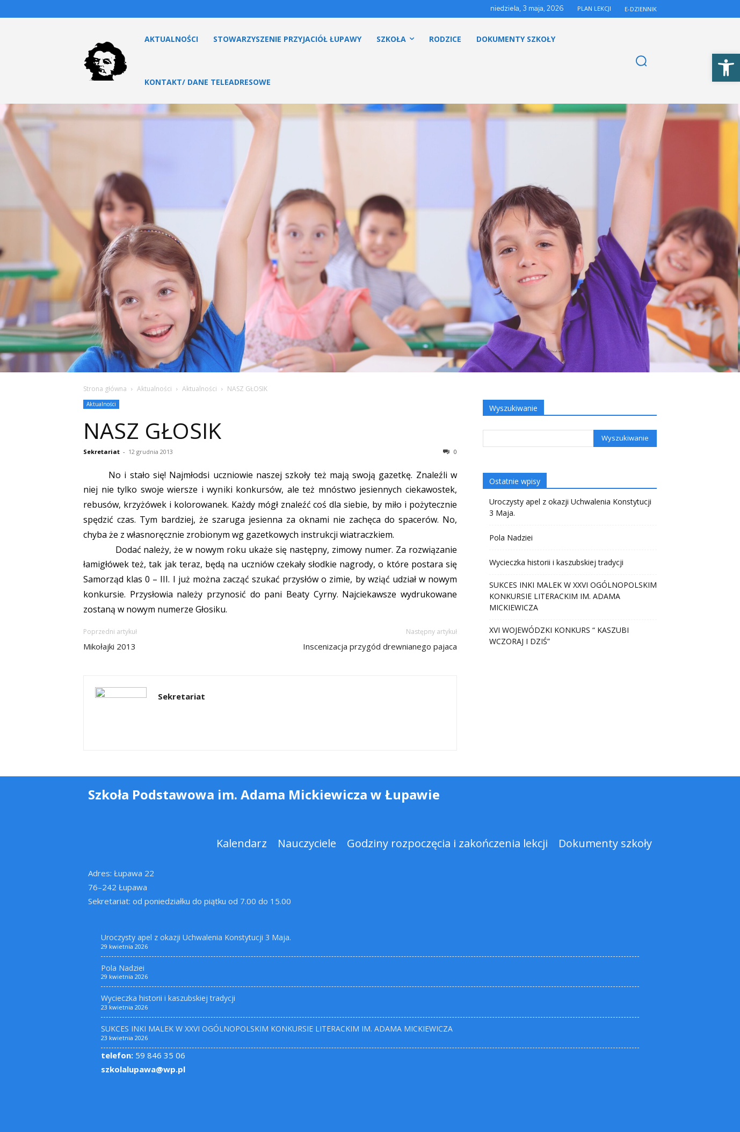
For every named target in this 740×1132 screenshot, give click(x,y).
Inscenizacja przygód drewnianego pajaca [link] (380, 646)
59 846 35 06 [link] (143, 1055)
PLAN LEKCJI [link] (594, 8)
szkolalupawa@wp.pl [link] (143, 1069)
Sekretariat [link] (101, 452)
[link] (726, 68)
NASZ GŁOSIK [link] (152, 430)
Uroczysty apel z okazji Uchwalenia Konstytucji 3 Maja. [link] (570, 507)
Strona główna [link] (105, 388)
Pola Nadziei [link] (511, 537)
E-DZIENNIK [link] (641, 9)
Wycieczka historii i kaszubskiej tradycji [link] (556, 562)
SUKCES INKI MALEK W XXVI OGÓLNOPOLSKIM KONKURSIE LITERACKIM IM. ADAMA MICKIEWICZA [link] (573, 596)
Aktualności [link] (154, 388)
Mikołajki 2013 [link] (109, 646)
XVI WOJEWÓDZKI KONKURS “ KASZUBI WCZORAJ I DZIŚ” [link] (559, 635)
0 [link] (450, 452)
